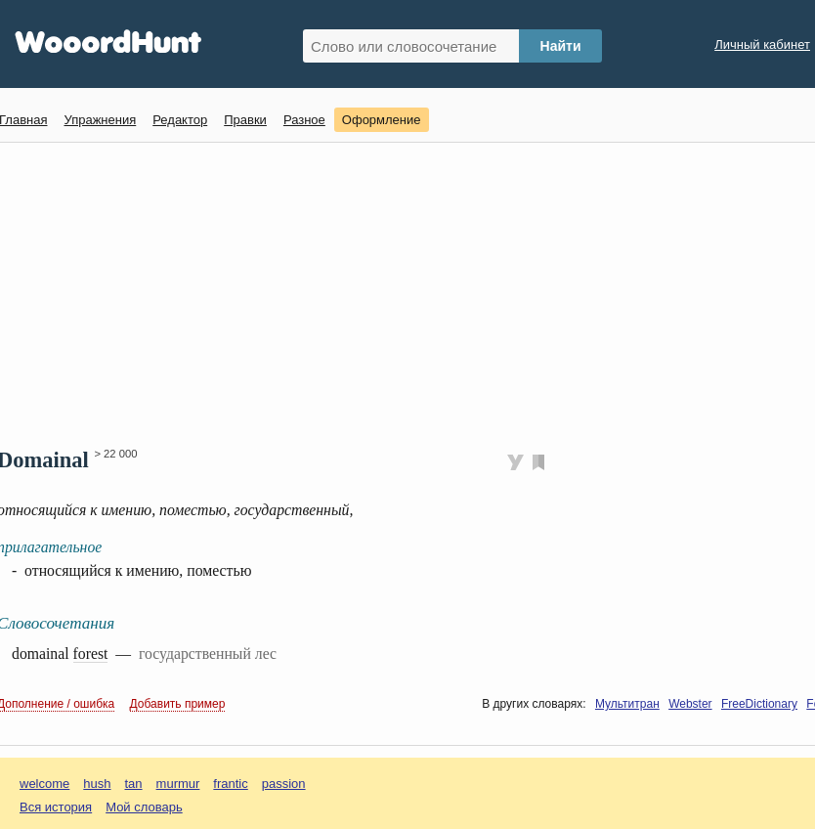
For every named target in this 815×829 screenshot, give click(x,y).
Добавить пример (178, 704)
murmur (178, 783)
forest (90, 653)
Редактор (179, 119)
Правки (245, 119)
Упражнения (100, 119)
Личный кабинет (762, 44)
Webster (689, 704)
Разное (304, 119)
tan (134, 783)
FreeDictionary (759, 704)
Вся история (56, 807)
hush (96, 783)
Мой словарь (144, 807)
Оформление (381, 119)
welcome (44, 783)
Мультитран (627, 704)
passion (284, 783)
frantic (230, 783)
